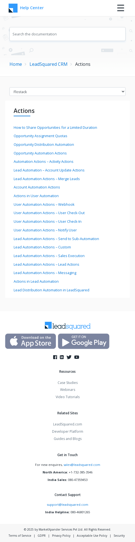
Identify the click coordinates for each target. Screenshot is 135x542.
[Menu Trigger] (120, 7)
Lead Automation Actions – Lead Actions (46, 264)
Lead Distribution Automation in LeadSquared (51, 289)
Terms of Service (20, 536)
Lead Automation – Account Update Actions (49, 170)
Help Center (26, 8)
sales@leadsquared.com (81, 465)
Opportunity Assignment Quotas (40, 135)
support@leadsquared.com (67, 504)
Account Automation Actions (37, 187)
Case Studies (68, 382)
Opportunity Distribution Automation (44, 144)
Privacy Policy (61, 536)
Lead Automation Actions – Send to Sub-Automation (56, 238)
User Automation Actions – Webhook (44, 204)
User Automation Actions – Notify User (45, 230)
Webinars (67, 389)
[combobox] (67, 34)
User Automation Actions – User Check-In (48, 221)
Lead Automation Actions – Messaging (45, 272)
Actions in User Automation (36, 195)
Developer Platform (67, 431)
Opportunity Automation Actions (40, 153)
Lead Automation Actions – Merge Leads (47, 178)
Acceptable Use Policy (92, 536)
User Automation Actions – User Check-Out (49, 212)
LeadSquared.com (67, 424)
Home (15, 64)
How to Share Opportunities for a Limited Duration (55, 127)
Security (119, 536)
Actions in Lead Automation (36, 281)
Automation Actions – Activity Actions (43, 161)
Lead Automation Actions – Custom (42, 247)
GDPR (42, 536)
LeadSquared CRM (49, 64)
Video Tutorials (68, 397)
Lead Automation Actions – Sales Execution (49, 255)
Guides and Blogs (68, 438)
